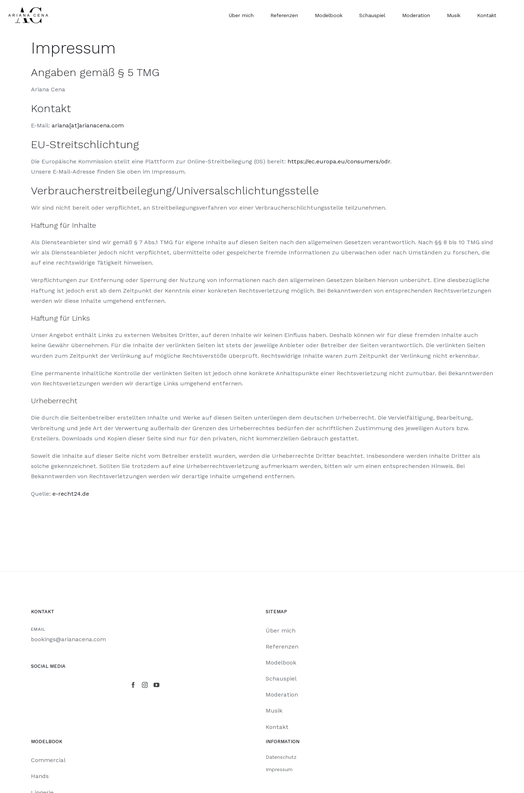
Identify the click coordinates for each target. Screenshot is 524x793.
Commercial (48, 760)
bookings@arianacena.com (68, 639)
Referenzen (282, 646)
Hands (40, 776)
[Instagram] (145, 685)
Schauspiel (281, 678)
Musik (274, 710)
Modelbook (281, 662)
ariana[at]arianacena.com (88, 125)
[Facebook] (133, 685)
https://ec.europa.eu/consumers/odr (338, 161)
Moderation (282, 694)
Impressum (279, 769)
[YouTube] (156, 685)
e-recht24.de (70, 493)
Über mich (280, 630)
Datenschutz (281, 757)
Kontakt (277, 726)
